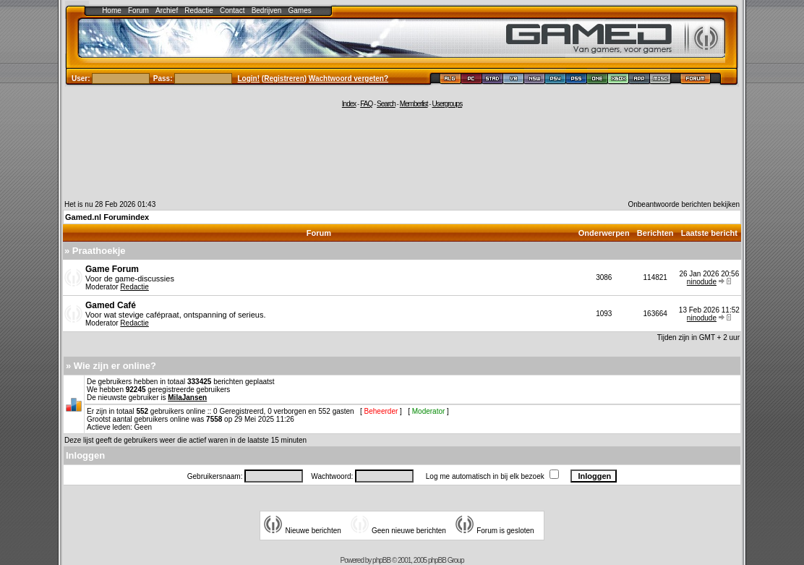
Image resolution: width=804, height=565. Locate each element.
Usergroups (447, 104)
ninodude (702, 282)
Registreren (284, 78)
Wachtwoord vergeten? (348, 78)
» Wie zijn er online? (111, 365)
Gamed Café (110, 305)
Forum (138, 10)
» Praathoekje (95, 250)
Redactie (198, 10)
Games (300, 10)
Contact (232, 10)
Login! (249, 78)
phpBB (381, 560)
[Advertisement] (402, 153)
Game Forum (112, 269)
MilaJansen (187, 398)
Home (111, 10)
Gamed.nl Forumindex (107, 217)
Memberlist (414, 104)
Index (349, 104)
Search (386, 104)
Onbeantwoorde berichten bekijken (684, 204)
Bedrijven (267, 10)
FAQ (366, 104)
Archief (166, 10)
